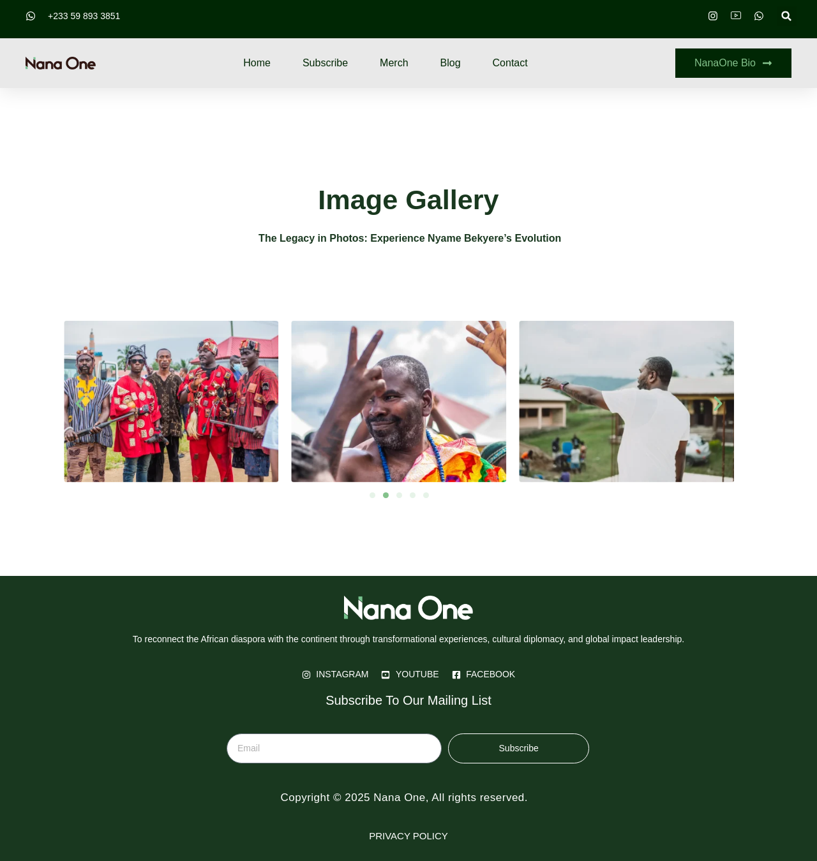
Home (257, 62)
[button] (787, 16)
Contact (510, 62)
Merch (394, 62)
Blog (450, 62)
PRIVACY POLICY (408, 835)
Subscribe (325, 62)
